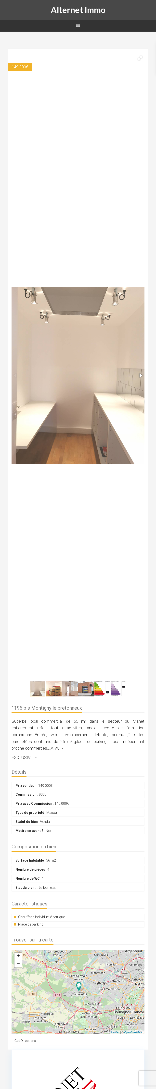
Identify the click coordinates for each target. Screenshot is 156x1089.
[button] (140, 58)
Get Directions (25, 1041)
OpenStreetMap (133, 1032)
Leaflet (115, 1032)
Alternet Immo (78, 10)
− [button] (18, 963)
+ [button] (18, 956)
